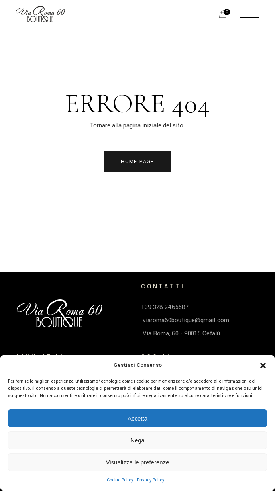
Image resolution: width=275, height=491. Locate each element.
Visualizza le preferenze (137, 462)
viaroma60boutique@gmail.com (185, 320)
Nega (137, 440)
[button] (263, 366)
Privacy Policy (150, 480)
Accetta (137, 418)
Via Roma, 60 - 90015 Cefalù (180, 333)
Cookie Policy (120, 480)
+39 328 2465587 (165, 307)
